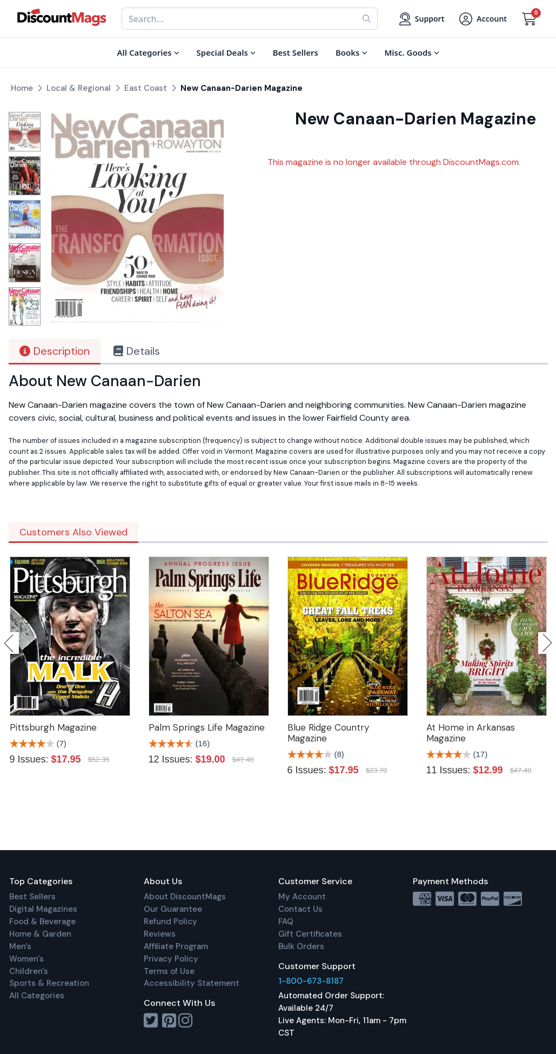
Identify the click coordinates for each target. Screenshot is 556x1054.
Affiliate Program (176, 946)
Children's (28, 971)
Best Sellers (32, 896)
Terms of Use (169, 971)
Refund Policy (170, 921)
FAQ (285, 921)
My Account (302, 896)
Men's (20, 946)
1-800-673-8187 (311, 981)
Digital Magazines (43, 909)
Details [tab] (136, 351)
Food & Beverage (42, 921)
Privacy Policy (171, 958)
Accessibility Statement (191, 983)
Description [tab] (54, 351)
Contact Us (300, 909)
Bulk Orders (301, 946)
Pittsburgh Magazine (53, 727)
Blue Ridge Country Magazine (328, 732)
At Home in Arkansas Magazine (470, 732)
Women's (26, 958)
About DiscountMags (185, 896)
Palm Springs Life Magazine (207, 727)
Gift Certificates (310, 934)
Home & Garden (40, 934)
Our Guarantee (173, 909)
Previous (10, 643)
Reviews (160, 934)
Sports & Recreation (49, 983)
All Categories (36, 995)
